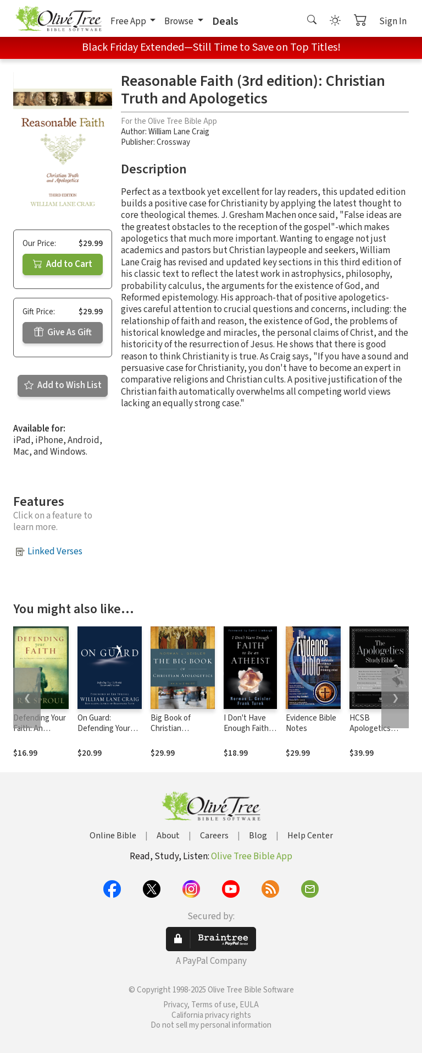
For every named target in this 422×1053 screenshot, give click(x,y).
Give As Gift (63, 332)
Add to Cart (62, 264)
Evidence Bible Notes (311, 723)
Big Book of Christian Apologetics (171, 728)
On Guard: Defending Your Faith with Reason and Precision (108, 733)
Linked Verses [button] (54, 551)
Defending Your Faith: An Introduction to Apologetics (39, 733)
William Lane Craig (178, 132)
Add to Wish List (63, 385)
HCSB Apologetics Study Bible (370, 728)
